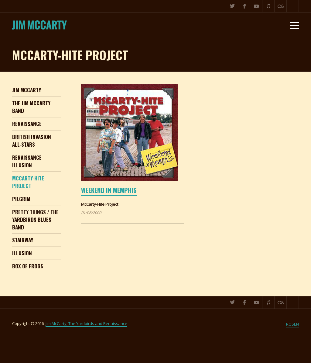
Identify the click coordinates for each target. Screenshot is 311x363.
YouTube (256, 6)
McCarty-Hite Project (28, 182)
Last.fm (281, 6)
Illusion (22, 253)
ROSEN (292, 324)
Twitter (232, 6)
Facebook (244, 6)
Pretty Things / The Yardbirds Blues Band (35, 219)
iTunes (268, 6)
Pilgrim (21, 199)
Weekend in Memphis (109, 190)
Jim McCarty (26, 90)
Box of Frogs (27, 266)
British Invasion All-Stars (31, 140)
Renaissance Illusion (27, 161)
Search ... (293, 6)
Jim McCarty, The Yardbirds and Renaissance (86, 323)
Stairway (22, 240)
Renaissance (27, 123)
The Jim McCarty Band (31, 106)
